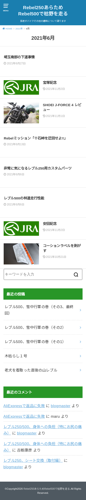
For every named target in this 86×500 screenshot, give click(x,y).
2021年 (19, 28)
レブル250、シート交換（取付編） (33, 460)
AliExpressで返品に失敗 (24, 406)
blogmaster (61, 406)
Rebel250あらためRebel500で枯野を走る (43, 10)
